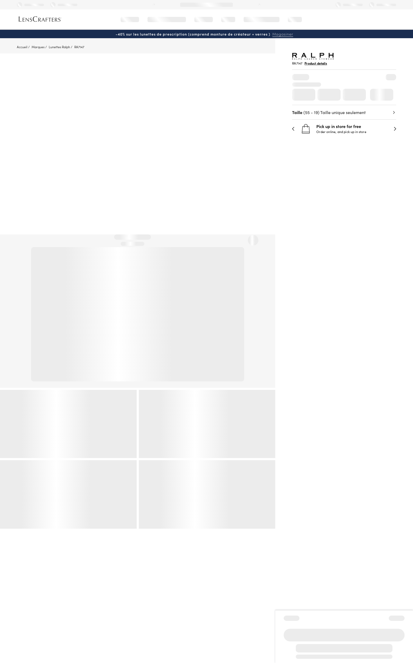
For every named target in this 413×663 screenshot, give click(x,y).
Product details (315, 63)
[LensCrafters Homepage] (40, 19)
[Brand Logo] (313, 58)
